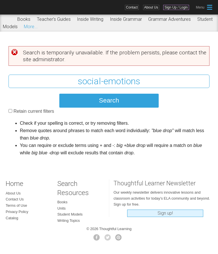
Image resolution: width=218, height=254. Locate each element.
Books (23, 19)
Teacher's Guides (54, 19)
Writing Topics (68, 220)
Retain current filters (33, 111)
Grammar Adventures (169, 19)
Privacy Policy (17, 212)
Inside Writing (90, 19)
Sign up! (165, 213)
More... (31, 26)
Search (8, 19)
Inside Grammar (126, 19)
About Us (151, 7)
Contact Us (15, 199)
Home (14, 184)
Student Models (70, 214)
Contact (132, 7)
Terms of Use (16, 205)
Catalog (12, 218)
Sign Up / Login (176, 7)
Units (61, 208)
